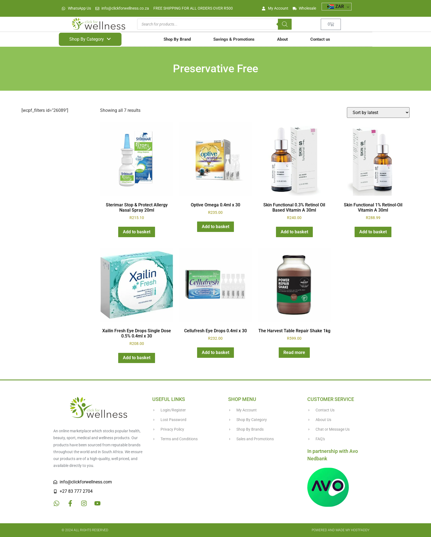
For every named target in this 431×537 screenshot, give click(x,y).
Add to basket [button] (136, 231)
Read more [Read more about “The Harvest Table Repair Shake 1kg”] (294, 352)
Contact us (320, 39)
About (282, 39)
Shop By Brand (177, 39)
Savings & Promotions (234, 39)
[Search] (285, 24)
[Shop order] (378, 112)
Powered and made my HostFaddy (340, 530)
